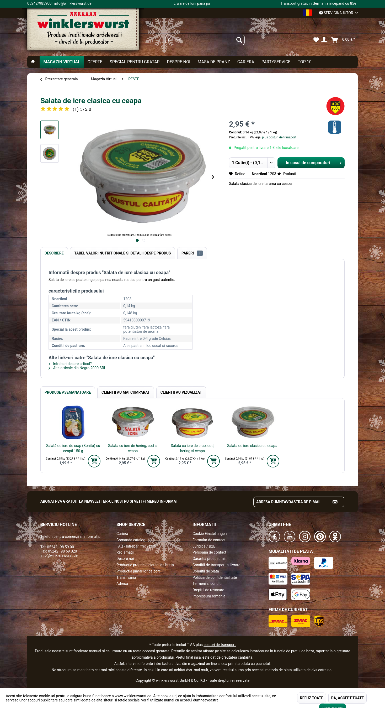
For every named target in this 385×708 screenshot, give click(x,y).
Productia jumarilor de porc (138, 571)
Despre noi (125, 558)
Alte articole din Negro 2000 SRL (77, 368)
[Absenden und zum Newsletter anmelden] (335, 502)
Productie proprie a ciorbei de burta (145, 565)
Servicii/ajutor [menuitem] (336, 13)
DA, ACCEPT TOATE (347, 698)
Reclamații (125, 552)
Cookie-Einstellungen (209, 534)
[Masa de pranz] (213, 62)
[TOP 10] (304, 62)
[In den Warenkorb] (94, 461)
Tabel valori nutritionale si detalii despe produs (122, 253)
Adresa (122, 583)
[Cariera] (246, 62)
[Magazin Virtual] (62, 62)
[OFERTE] (95, 62)
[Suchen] (239, 40)
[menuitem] (205, 40)
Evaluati (286, 174)
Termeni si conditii (207, 583)
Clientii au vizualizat (181, 392)
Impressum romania (208, 596)
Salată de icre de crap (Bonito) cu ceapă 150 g (73, 448)
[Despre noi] (178, 62)
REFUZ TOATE (311, 698)
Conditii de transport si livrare (216, 565)
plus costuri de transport (278, 137)
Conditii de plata (205, 571)
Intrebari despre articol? (70, 364)
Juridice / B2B (204, 546)
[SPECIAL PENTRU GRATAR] (134, 62)
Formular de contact (209, 540)
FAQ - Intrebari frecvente (136, 546)
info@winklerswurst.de (59, 555)
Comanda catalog (130, 540)
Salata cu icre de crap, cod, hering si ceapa (192, 448)
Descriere (54, 253)
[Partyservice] (276, 62)
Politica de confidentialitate (214, 577)
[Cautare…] (205, 40)
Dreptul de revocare (208, 590)
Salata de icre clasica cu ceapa (252, 446)
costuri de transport (220, 645)
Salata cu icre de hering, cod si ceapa (133, 448)
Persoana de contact (209, 552)
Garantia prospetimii (209, 558)
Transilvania (126, 577)
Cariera (122, 534)
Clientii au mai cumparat (125, 392)
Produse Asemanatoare (68, 392)
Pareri (192, 253)
